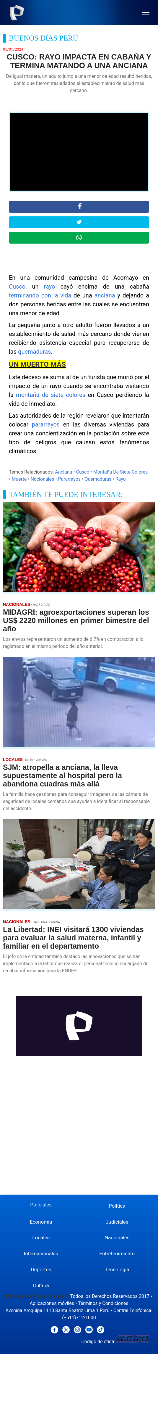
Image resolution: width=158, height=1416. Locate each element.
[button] (145, 12)
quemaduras (34, 351)
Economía (41, 1222)
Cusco (17, 286)
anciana (105, 295)
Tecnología (117, 1269)
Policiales (41, 1205)
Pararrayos (69, 479)
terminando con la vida (40, 295)
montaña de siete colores (50, 394)
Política (117, 1206)
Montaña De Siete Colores (120, 472)
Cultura (41, 1285)
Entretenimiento (117, 1253)
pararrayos (46, 424)
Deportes (41, 1269)
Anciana (63, 472)
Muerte (19, 479)
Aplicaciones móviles (52, 1303)
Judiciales (117, 1222)
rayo (49, 286)
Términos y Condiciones (103, 1303)
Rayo (120, 479)
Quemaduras (97, 479)
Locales (41, 1237)
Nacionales (42, 479)
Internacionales (41, 1253)
